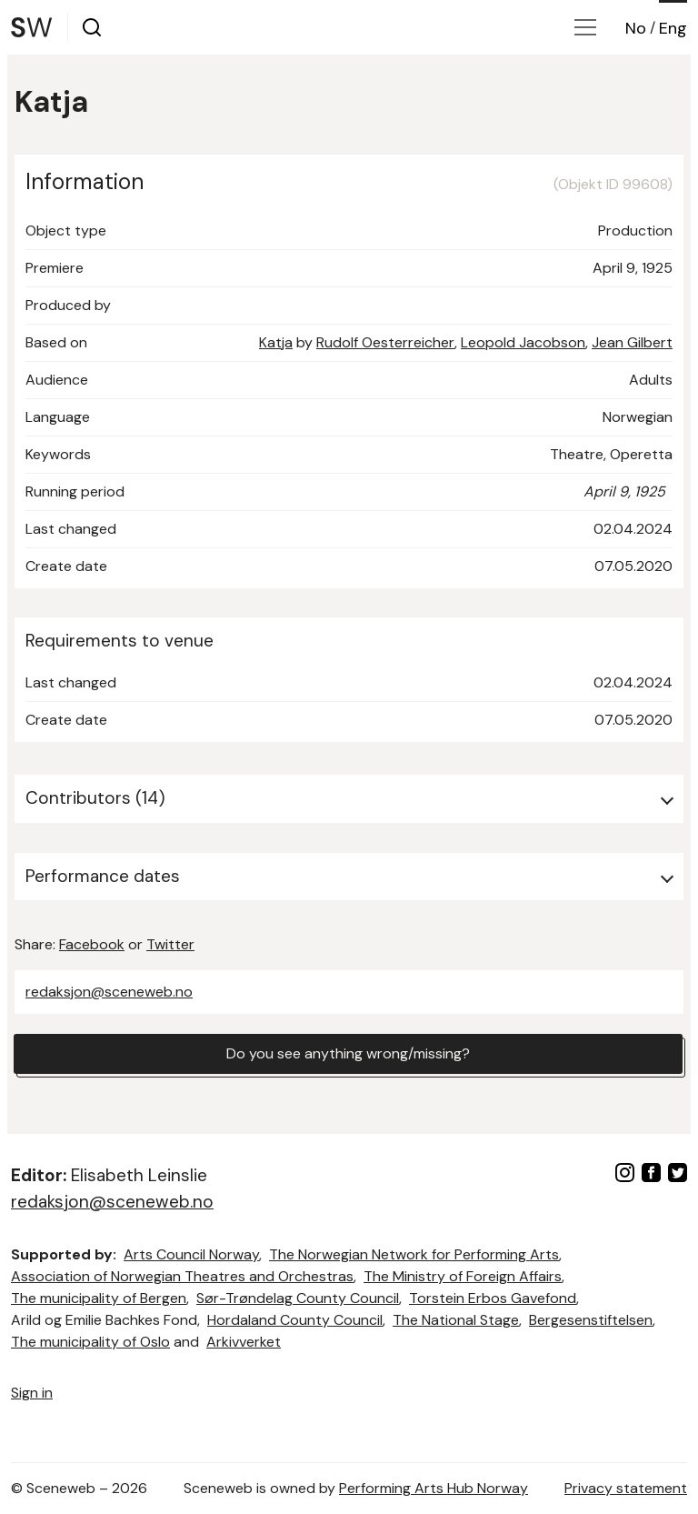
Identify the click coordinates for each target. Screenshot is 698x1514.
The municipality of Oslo (90, 1341)
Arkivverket (243, 1341)
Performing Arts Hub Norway (433, 1488)
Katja (276, 342)
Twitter (170, 944)
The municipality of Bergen (98, 1298)
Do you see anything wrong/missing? (348, 1053)
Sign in (32, 1392)
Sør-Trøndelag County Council (297, 1298)
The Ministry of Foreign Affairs (463, 1276)
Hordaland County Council (295, 1319)
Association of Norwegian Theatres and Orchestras (182, 1276)
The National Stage (456, 1319)
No (635, 28)
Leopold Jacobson (523, 342)
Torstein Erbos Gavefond (492, 1298)
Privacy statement (625, 1488)
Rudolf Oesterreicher (385, 342)
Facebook (92, 944)
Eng (673, 28)
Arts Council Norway (191, 1254)
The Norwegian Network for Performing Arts (414, 1254)
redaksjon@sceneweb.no (109, 991)
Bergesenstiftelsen (591, 1319)
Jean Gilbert (632, 342)
